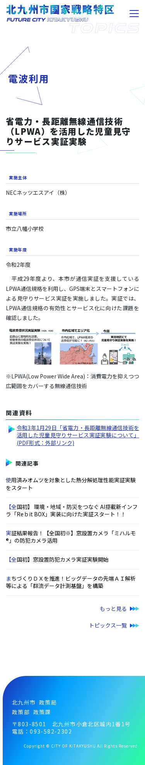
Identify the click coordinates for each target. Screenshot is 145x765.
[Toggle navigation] (134, 13)
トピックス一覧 (108, 625)
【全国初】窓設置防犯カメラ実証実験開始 (57, 559)
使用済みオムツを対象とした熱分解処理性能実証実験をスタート (71, 484)
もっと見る (113, 608)
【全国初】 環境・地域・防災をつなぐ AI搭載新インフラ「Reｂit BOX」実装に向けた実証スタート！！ (72, 510)
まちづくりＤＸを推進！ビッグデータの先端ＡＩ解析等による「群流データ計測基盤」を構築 (71, 582)
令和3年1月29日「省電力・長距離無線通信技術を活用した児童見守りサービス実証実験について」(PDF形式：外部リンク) (78, 435)
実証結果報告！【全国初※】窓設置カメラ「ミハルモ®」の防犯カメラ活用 (71, 537)
